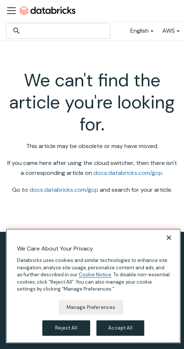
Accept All (120, 328)
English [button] (139, 31)
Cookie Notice (95, 274)
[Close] (169, 238)
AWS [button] (168, 31)
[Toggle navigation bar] (11, 10)
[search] (57, 30)
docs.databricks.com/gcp (127, 173)
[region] (93, 286)
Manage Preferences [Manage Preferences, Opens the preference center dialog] (91, 307)
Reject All (66, 328)
